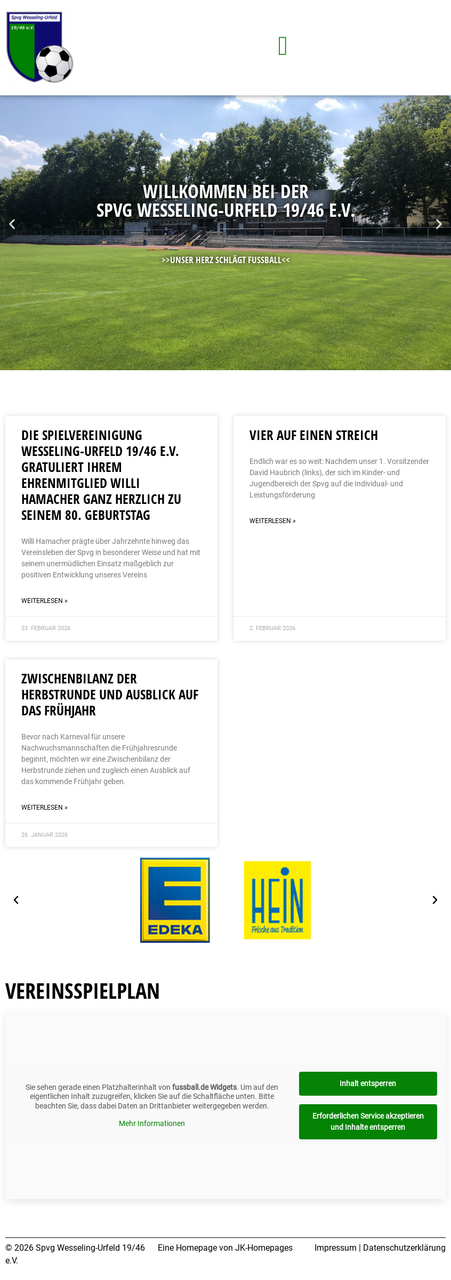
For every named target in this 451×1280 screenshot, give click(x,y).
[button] (12, 224)
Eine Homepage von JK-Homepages (225, 1248)
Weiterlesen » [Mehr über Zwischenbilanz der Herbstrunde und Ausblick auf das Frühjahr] (44, 807)
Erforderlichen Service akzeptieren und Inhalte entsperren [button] (368, 1121)
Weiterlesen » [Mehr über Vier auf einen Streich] (272, 521)
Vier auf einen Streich (313, 435)
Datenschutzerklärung (404, 1248)
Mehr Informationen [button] (152, 1123)
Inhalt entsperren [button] (368, 1083)
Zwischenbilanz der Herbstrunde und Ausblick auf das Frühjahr (109, 694)
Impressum (336, 1248)
